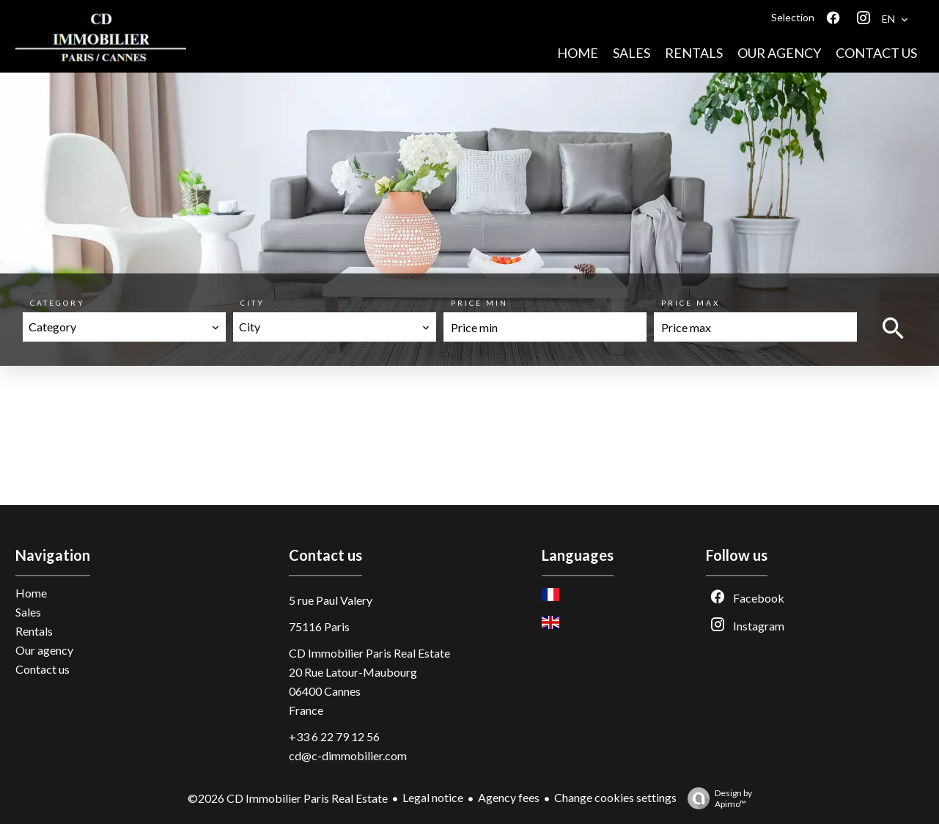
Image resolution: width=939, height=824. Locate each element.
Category (57, 302)
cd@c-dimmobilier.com (348, 755)
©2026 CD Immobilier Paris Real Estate (288, 798)
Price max (690, 302)
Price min (479, 302)
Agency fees (509, 797)
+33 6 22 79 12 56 (334, 736)
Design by (716, 798)
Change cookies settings (615, 797)
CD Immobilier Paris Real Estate (369, 653)
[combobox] (124, 327)
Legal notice (432, 797)
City (252, 302)
